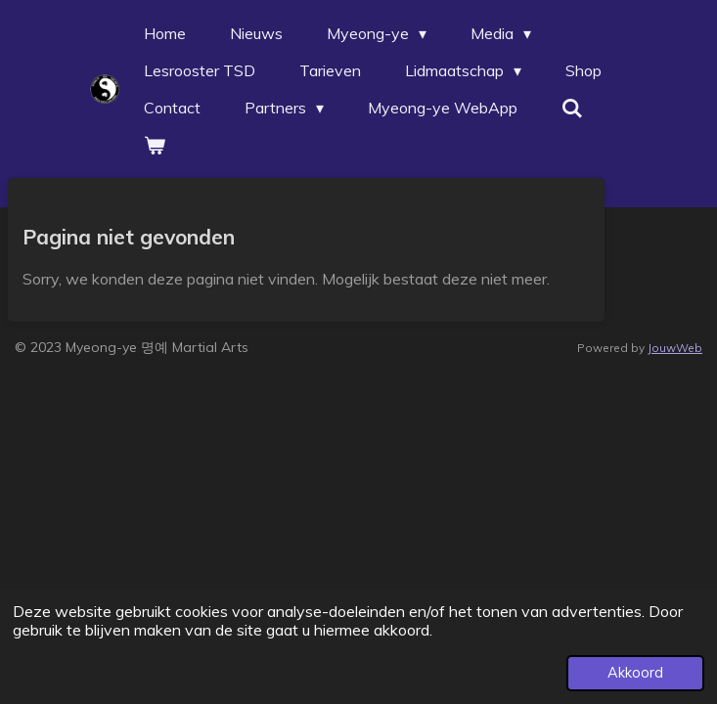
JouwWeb (675, 347)
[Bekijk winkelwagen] (154, 144)
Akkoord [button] (635, 673)
